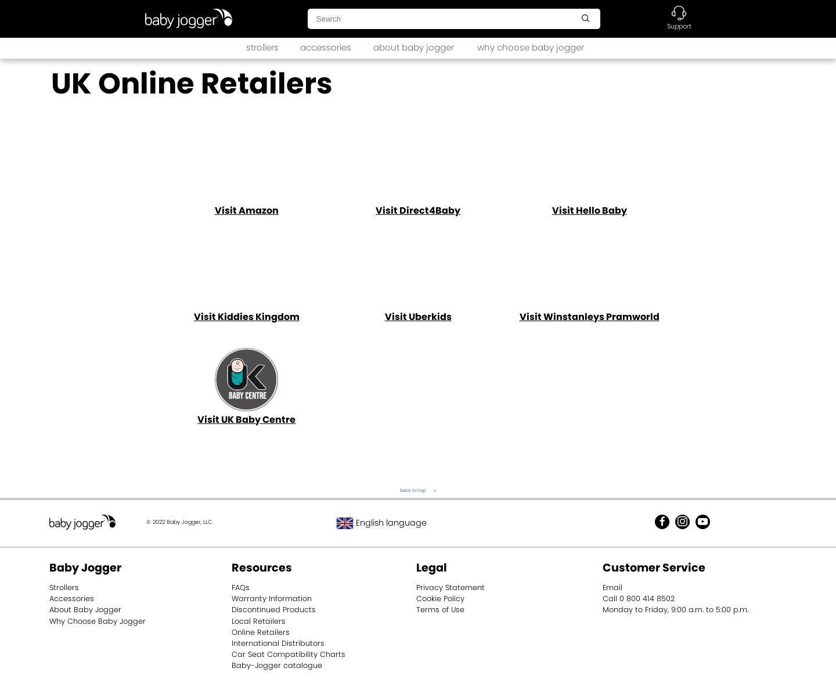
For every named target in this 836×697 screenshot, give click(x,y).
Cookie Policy (440, 598)
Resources (262, 567)
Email (612, 587)
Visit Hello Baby (589, 210)
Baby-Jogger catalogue (277, 665)
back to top (413, 490)
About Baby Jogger (85, 610)
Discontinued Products (274, 610)
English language (381, 523)
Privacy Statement (450, 587)
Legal (431, 567)
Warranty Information (272, 598)
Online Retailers (261, 632)
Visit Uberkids (418, 317)
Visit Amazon (247, 210)
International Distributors (278, 643)
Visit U (246, 419)
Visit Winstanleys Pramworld (590, 317)
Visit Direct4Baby (418, 210)
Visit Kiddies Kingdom (247, 317)
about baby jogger (413, 47)
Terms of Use (440, 610)
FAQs (241, 587)
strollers (262, 47)
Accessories (71, 598)
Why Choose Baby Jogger (97, 621)
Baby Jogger (85, 567)
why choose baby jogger (530, 47)
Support (679, 26)
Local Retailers (259, 621)
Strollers (64, 587)
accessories (325, 47)
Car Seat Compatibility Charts (288, 654)
